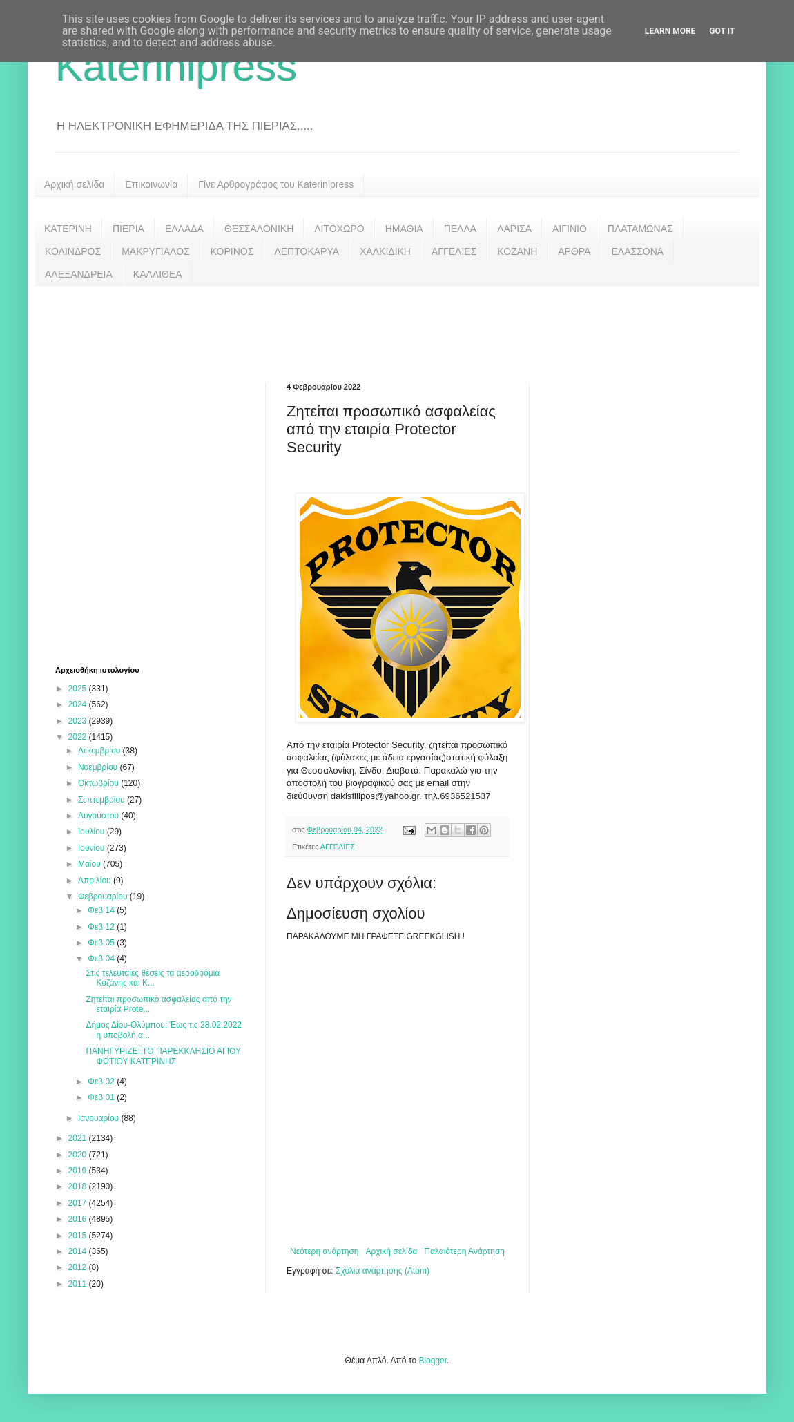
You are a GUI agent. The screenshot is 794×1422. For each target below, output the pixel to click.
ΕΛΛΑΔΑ (184, 228)
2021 (78, 1138)
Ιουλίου (92, 831)
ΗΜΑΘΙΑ (404, 228)
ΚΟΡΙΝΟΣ (232, 251)
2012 (78, 1267)
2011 (78, 1284)
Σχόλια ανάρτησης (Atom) (382, 1271)
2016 (78, 1219)
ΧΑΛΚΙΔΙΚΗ (385, 251)
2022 (78, 737)
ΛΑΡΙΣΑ (514, 228)
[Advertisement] (397, 324)
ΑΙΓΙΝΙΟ (569, 228)
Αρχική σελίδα (74, 184)
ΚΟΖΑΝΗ (517, 251)
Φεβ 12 (102, 927)
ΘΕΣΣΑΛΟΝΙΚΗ (258, 228)
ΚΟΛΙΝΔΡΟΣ (73, 251)
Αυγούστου (99, 815)
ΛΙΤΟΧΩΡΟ (339, 228)
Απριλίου (95, 880)
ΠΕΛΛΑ (460, 228)
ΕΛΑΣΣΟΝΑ (637, 251)
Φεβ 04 (102, 958)
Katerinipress (176, 67)
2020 (78, 1155)
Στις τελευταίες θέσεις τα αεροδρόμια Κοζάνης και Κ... (153, 978)
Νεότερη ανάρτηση (324, 1251)
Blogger (432, 1360)
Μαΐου (90, 864)
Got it (722, 31)
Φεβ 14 (102, 910)
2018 (78, 1186)
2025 (78, 688)
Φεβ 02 (102, 1081)
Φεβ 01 (102, 1097)
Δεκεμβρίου (100, 751)
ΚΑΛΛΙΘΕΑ (157, 274)
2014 (78, 1251)
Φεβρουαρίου (104, 896)
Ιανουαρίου (100, 1118)
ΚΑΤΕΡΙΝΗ (68, 228)
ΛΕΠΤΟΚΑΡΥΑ (306, 251)
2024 (78, 704)
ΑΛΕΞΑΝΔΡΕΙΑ (79, 274)
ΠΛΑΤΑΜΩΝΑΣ (640, 228)
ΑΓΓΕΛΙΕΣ (454, 251)
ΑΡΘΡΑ (574, 251)
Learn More (670, 31)
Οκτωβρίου (99, 783)
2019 (78, 1170)
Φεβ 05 (102, 943)
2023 (78, 721)
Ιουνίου (92, 848)
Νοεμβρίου (99, 767)
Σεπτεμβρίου (102, 800)
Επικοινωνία (151, 184)
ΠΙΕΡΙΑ (128, 228)
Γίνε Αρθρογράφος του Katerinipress (276, 184)
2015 (78, 1235)
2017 (78, 1203)
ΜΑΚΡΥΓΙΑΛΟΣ (156, 251)
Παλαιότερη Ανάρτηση (464, 1251)
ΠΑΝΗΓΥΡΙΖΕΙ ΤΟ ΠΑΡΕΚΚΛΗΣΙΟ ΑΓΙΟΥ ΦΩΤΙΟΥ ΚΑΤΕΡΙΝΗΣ (163, 1056)
